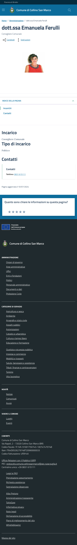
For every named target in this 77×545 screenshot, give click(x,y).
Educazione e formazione (17, 342)
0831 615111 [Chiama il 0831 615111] (20, 174)
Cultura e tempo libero (16, 338)
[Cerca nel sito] (69, 10)
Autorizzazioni (12, 329)
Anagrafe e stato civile (16, 320)
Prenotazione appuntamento (19, 477)
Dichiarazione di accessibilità (19, 516)
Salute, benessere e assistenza (20, 363)
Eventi (9, 423)
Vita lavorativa (13, 376)
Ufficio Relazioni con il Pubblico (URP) (19, 460)
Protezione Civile (14, 293)
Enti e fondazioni (14, 275)
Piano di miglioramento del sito (20, 520)
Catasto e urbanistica (16, 334)
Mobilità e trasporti (15, 358)
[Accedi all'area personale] (73, 2)
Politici (9, 280)
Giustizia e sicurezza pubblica (19, 349)
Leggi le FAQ (12, 473)
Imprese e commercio (16, 354)
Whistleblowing (13, 525)
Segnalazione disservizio (17, 486)
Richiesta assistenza (15, 482)
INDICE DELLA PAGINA (11, 100)
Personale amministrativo (18, 284)
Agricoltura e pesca (15, 311)
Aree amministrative (15, 266)
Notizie (9, 394)
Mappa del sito (8, 538)
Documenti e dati (14, 289)
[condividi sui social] (8, 40)
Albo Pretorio (12, 493)
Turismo (9, 372)
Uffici (8, 271)
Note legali (11, 511)
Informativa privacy (15, 507)
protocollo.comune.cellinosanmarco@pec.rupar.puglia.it (31, 463)
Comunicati (11, 398)
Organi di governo (14, 262)
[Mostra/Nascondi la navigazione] (3, 10)
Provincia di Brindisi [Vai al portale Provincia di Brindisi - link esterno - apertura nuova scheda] (11, 2)
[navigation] (72, 2)
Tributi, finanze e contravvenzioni (21, 367)
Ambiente (10, 316)
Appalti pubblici (13, 325)
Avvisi (9, 403)
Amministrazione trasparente (19, 498)
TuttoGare (10, 502)
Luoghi (9, 418)
